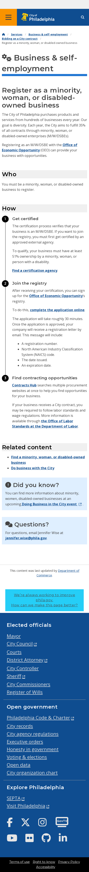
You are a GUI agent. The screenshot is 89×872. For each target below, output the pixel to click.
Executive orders (25, 741)
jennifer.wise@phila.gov (26, 538)
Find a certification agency (34, 270)
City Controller (23, 668)
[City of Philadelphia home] (39, 17)
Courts (14, 652)
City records (20, 726)
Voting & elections (27, 757)
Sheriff (14, 676)
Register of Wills (25, 692)
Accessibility (45, 867)
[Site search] (82, 17)
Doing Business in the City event (49, 504)
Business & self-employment (48, 34)
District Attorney (25, 660)
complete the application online (57, 310)
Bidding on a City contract (20, 38)
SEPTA (14, 798)
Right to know (44, 862)
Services (16, 34)
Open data (18, 765)
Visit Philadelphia (26, 805)
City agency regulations (33, 734)
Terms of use (19, 862)
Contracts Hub (24, 385)
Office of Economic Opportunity (56, 295)
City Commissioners (28, 684)
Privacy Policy (69, 862)
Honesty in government (33, 749)
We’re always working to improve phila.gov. (44, 600)
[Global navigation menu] (8, 17)
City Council (20, 643)
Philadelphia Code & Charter (38, 717)
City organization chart (32, 772)
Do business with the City (32, 468)
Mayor (14, 636)
